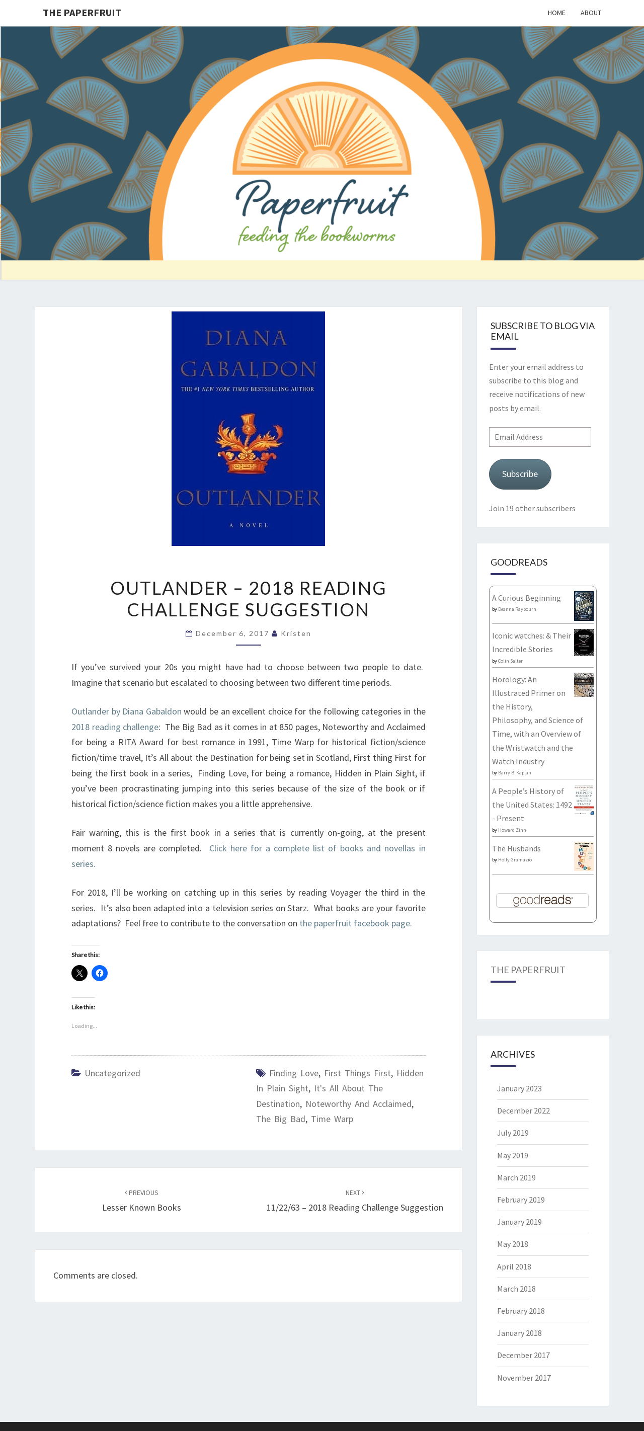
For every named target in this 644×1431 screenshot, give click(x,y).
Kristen (296, 633)
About (591, 12)
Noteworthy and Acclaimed (358, 1103)
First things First (357, 1073)
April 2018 (514, 1266)
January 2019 (519, 1222)
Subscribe (520, 474)
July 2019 (513, 1133)
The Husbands (516, 848)
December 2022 (523, 1110)
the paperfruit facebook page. (356, 923)
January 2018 (519, 1333)
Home (557, 12)
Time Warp (332, 1119)
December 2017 (523, 1355)
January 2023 (519, 1088)
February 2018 (521, 1311)
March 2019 (516, 1177)
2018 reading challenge (114, 727)
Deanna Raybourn (517, 609)
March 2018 (516, 1289)
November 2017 (524, 1378)
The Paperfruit (82, 12)
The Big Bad (280, 1119)
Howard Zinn (512, 830)
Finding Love (293, 1073)
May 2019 (512, 1155)
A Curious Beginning (526, 598)
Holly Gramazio (515, 859)
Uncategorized (112, 1073)
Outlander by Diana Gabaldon (126, 711)
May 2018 (512, 1244)
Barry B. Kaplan (514, 772)
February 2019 (521, 1200)
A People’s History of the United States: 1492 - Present (532, 804)
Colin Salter (510, 661)
